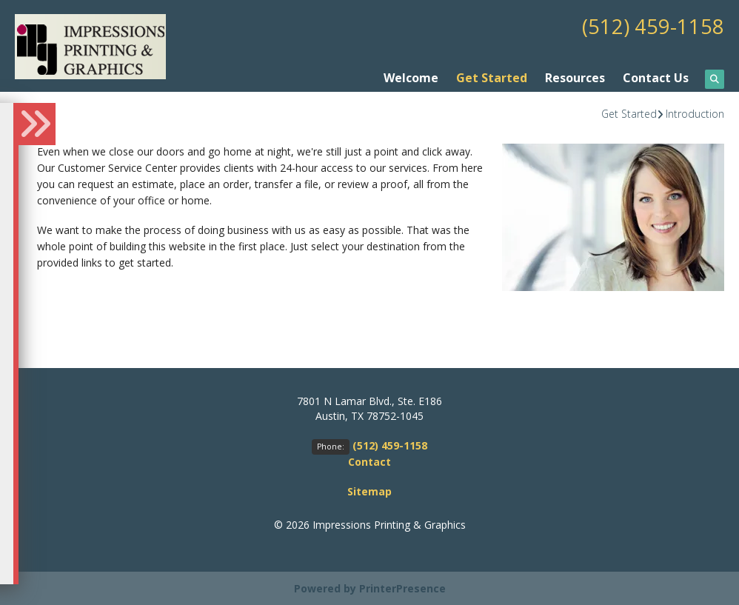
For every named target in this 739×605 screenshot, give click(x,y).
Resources (575, 77)
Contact (369, 461)
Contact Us (656, 77)
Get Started (491, 77)
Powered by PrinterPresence (370, 588)
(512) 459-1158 (653, 26)
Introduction (695, 113)
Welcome (411, 77)
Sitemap (369, 491)
